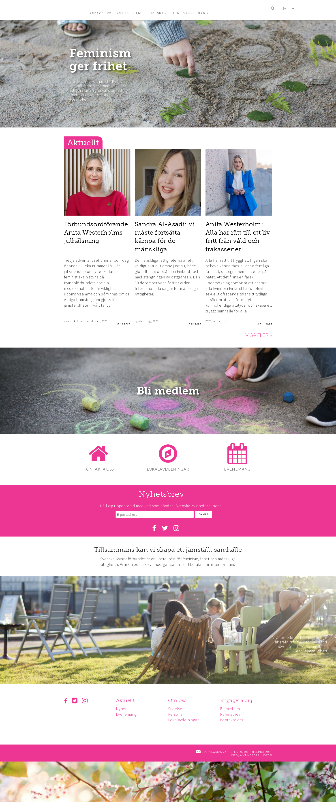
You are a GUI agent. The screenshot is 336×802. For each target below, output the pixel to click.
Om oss (178, 699)
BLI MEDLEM (142, 13)
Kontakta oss (233, 718)
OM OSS (97, 13)
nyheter (68, 321)
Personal (177, 712)
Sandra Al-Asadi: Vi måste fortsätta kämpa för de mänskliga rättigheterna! (165, 241)
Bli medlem (168, 390)
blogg (148, 321)
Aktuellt (126, 699)
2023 (104, 321)
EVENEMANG (238, 469)
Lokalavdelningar (184, 718)
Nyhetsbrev (232, 712)
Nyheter (124, 706)
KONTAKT (185, 13)
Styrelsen (177, 706)
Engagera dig (238, 699)
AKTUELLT (166, 13)
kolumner (80, 321)
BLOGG (203, 13)
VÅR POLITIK (118, 13)
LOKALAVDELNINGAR (168, 469)
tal (214, 321)
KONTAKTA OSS (98, 469)
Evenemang (127, 712)
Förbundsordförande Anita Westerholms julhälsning (96, 232)
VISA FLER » (258, 335)
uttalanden (93, 321)
